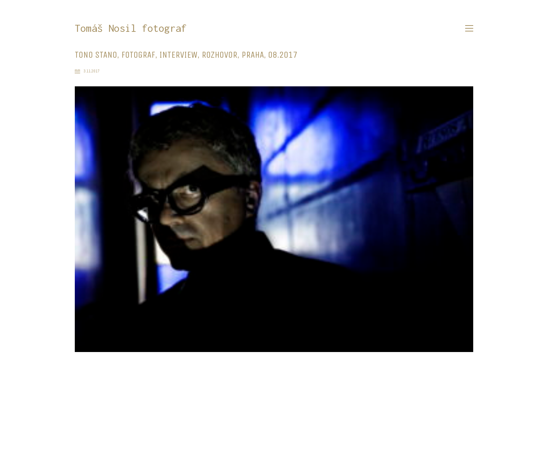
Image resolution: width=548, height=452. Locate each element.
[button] (469, 28)
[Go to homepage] (131, 28)
